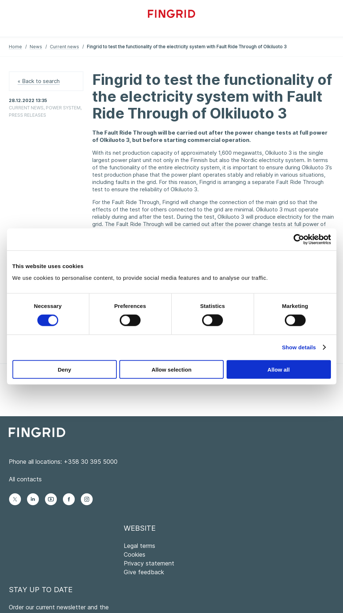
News (36, 46)
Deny (64, 369)
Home (15, 46)
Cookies (134, 554)
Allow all (279, 369)
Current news (64, 46)
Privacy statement (149, 563)
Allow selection (171, 369)
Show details (299, 347)
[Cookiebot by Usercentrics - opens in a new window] (299, 239)
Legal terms (139, 545)
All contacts (25, 479)
